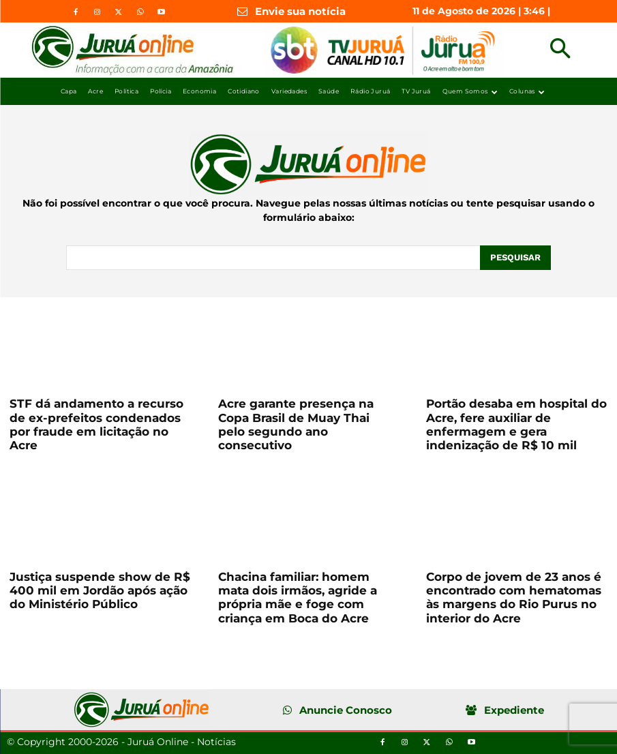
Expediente (514, 710)
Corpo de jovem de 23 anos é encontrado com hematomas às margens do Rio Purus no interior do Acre (513, 597)
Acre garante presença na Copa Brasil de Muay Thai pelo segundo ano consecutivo (296, 424)
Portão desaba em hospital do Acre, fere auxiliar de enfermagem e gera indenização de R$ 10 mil (516, 424)
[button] (560, 50)
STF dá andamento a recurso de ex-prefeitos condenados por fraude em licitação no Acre (96, 424)
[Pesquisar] (515, 257)
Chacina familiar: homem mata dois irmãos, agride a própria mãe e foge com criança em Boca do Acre (297, 597)
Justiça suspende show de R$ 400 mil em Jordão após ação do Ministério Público (100, 591)
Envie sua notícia (300, 11)
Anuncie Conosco (345, 710)
